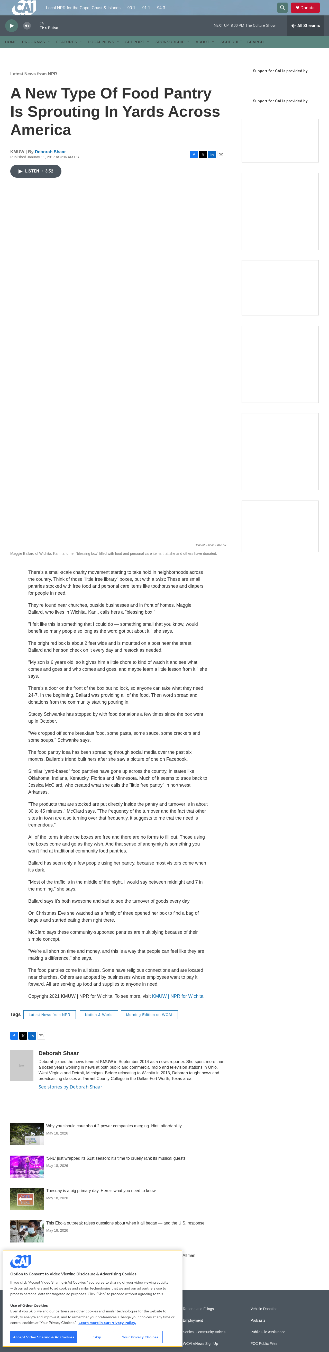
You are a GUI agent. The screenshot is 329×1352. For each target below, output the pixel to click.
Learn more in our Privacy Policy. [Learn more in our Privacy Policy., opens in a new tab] (107, 1322)
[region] (92, 1298)
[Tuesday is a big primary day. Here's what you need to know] (27, 1211)
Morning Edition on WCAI (149, 1026)
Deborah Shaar (50, 163)
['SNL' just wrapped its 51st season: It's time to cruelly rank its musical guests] (27, 1178)
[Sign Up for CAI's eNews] (280, 376)
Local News (101, 53)
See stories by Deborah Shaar (70, 1098)
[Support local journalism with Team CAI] (280, 152)
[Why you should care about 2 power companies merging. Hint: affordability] (27, 1146)
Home (11, 53)
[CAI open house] (280, 299)
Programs (33, 53)
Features (66, 53)
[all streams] (305, 37)
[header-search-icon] (285, 13)
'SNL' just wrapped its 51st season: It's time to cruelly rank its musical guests (116, 1170)
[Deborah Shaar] (21, 1076)
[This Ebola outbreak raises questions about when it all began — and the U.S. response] (27, 1243)
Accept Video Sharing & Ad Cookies (43, 1337)
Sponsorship (170, 53)
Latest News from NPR (33, 85)
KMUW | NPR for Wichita (178, 1007)
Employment (193, 1332)
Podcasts (258, 1332)
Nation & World (99, 1026)
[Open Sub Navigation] (49, 53)
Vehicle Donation (264, 1320)
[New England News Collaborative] (280, 463)
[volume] (27, 37)
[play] (11, 37)
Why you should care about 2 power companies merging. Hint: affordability (114, 1137)
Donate (311, 13)
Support (134, 53)
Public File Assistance (268, 1344)
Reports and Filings (198, 1320)
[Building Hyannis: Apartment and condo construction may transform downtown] (280, 538)
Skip (97, 1337)
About (202, 53)
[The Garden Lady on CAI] (280, 223)
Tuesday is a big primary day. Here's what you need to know (101, 1202)
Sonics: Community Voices (204, 1344)
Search (255, 53)
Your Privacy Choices (140, 1337)
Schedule (231, 53)
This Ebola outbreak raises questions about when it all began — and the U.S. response (125, 1234)
